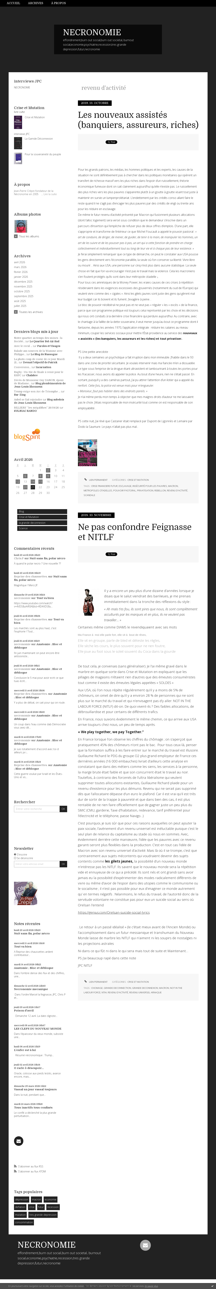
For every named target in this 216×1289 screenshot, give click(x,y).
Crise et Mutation (29, 517)
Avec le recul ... (23, 346)
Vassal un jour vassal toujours (35, 1089)
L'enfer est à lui (25, 1050)
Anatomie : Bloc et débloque (33, 968)
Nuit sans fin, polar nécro (47, 558)
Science (23, 528)
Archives (35, 3)
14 (32, 481)
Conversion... (22, 367)
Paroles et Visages (48, 346)
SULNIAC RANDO (25, 410)
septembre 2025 (23, 296)
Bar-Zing (20, 394)
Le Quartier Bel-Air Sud (44, 341)
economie (50, 1199)
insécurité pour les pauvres (150, 486)
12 (17, 481)
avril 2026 (19, 262)
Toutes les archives (31, 312)
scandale (89, 495)
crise (31, 1207)
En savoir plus (151, 1286)
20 (25, 487)
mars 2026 (20, 267)
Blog (21, 511)
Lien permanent (96, 479)
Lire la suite (50, 194)
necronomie (22, 598)
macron (36, 1199)
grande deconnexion (145, 988)
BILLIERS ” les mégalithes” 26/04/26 (36, 407)
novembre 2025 (23, 286)
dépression (21, 1199)
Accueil (13, 3)
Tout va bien (45, 598)
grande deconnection (117, 988)
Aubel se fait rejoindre (28, 399)
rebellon (160, 490)
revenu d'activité (177, 490)
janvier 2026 (21, 276)
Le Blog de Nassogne (44, 354)
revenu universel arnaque (145, 992)
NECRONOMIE (92, 32)
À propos (58, 3)
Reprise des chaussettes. (30, 576)
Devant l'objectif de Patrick (40, 362)
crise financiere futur (104, 486)
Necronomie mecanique (31, 989)
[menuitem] (15, 3)
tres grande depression (43, 1214)
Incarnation (43, 367)
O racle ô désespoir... (29, 1068)
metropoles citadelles (98, 490)
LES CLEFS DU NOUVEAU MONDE (37, 1028)
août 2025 (20, 301)
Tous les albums (29, 236)
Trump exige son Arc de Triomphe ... (37, 391)
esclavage (125, 486)
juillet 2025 (20, 306)
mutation (20, 1214)
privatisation (145, 490)
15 (40, 481)
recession (53, 1207)
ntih (104, 992)
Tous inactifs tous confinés (33, 1107)
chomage (97, 988)
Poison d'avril (24, 1010)
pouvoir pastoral (124, 490)
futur (41, 1207)
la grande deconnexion (32, 522)
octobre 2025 (22, 291)
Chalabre (32, 375)
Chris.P (19, 558)
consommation (24, 1222)
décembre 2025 (23, 281)
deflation (20, 1207)
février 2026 (20, 272)
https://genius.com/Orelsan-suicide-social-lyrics (114, 912)
